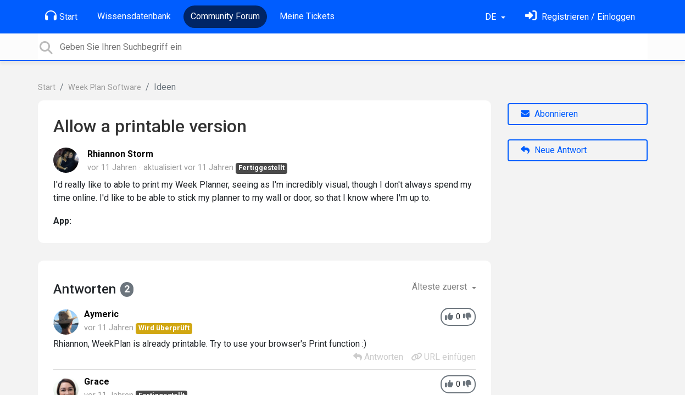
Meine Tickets (307, 16)
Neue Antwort (554, 150)
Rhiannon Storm (120, 154)
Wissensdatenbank (134, 16)
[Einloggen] (580, 16)
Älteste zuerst (440, 286)
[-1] (467, 317)
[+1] (449, 317)
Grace (96, 381)
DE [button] (491, 17)
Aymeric (101, 314)
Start (61, 16)
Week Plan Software (104, 87)
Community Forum (225, 16)
